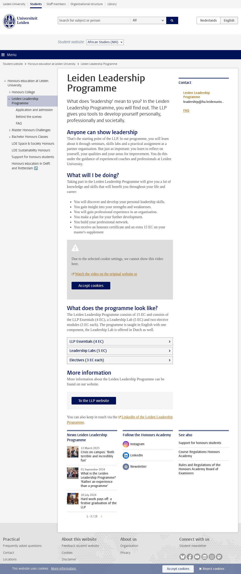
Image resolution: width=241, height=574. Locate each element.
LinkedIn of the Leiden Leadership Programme (120, 419)
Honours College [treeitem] (21, 92)
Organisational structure (87, 4)
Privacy (125, 553)
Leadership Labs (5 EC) (88, 350)
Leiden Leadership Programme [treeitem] (22, 101)
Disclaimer (69, 559)
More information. (64, 568)
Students (36, 4)
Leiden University (14, 4)
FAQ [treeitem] (19, 123)
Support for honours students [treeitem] (33, 157)
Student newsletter (192, 546)
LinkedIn (133, 456)
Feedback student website (80, 546)
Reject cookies (213, 569)
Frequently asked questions (22, 546)
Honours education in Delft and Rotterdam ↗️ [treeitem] (31, 165)
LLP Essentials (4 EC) (86, 341)
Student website (13, 64)
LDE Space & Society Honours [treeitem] (33, 143)
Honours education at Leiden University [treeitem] (25, 83)
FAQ (186, 110)
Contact (8, 553)
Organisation (129, 546)
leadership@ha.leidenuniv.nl (203, 102)
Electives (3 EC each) (86, 360)
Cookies (67, 553)
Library (112, 4)
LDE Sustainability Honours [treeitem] (31, 150)
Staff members (56, 4)
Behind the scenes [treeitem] (29, 117)
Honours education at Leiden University (51, 64)
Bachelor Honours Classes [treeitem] (27, 137)
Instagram (133, 445)
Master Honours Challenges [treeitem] (28, 130)
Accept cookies (90, 285)
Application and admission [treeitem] (34, 110)
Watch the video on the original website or (106, 274)
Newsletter (135, 467)
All (135, 20)
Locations (10, 559)
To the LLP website (93, 400)
